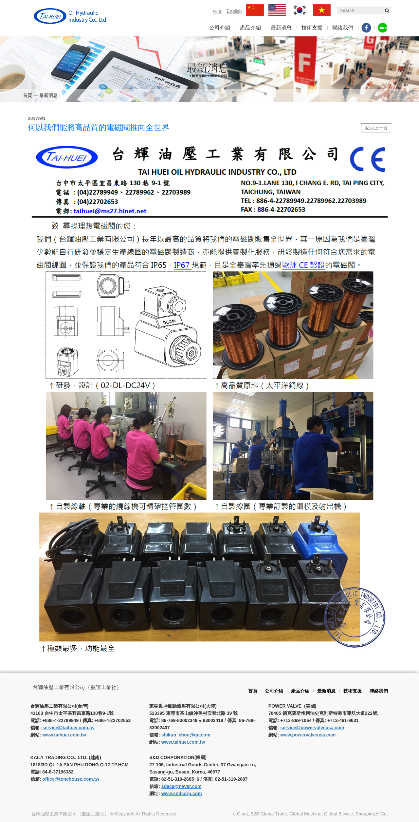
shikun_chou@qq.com (185, 734)
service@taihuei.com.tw (68, 727)
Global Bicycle (338, 813)
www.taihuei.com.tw (64, 734)
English (234, 11)
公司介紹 (219, 27)
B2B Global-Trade (268, 813)
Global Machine (305, 813)
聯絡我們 (342, 27)
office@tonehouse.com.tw (70, 779)
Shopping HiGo (371, 813)
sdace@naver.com (181, 786)
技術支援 (311, 27)
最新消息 (281, 27)
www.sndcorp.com (181, 793)
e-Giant (240, 813)
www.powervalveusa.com (308, 734)
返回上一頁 (376, 127)
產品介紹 (250, 27)
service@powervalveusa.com (312, 727)
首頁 (27, 95)
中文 (217, 11)
